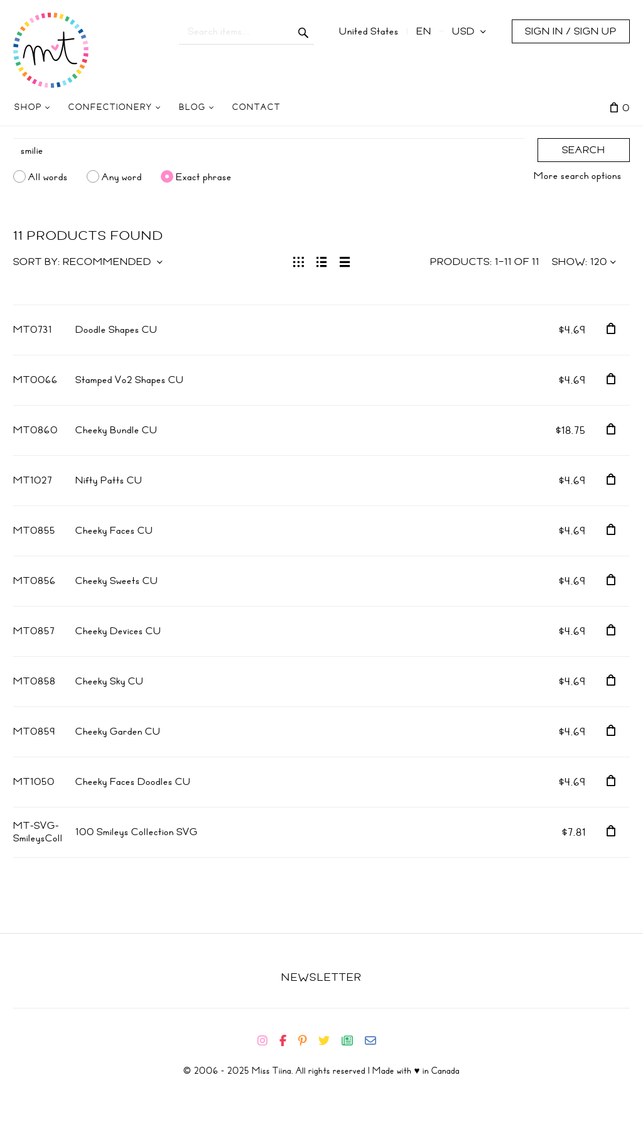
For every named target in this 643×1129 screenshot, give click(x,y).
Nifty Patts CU (109, 480)
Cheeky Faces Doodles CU (133, 781)
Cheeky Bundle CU (116, 430)
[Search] (269, 150)
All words (48, 176)
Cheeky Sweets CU (116, 580)
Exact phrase (204, 176)
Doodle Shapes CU (116, 329)
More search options (578, 175)
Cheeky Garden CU (118, 731)
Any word (122, 176)
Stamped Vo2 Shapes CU (129, 379)
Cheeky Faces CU (114, 530)
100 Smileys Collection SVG (136, 832)
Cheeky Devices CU (118, 631)
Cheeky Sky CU (109, 681)
